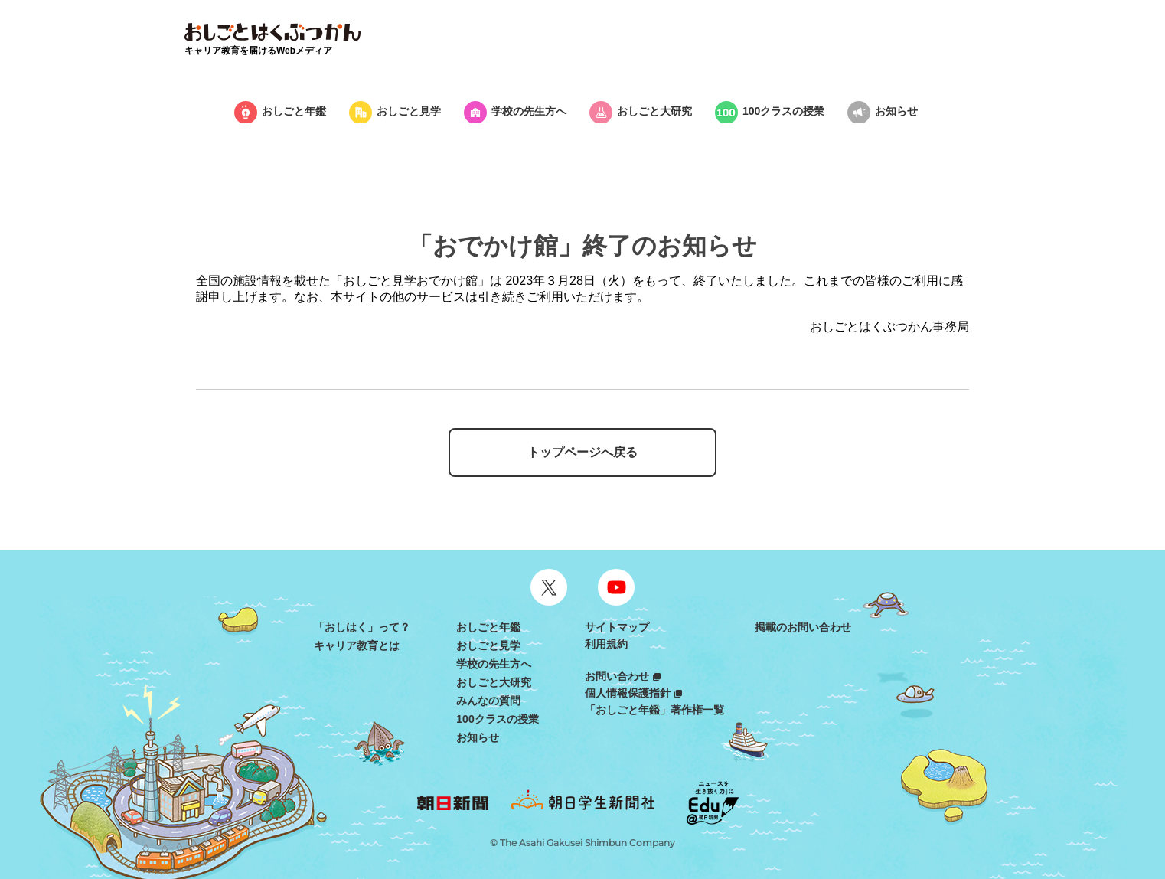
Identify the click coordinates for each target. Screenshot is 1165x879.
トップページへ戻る (582, 452)
